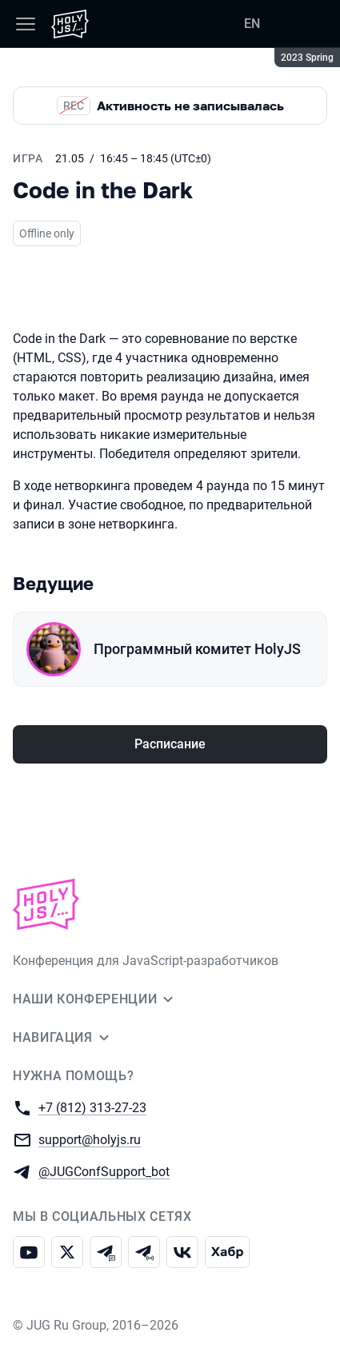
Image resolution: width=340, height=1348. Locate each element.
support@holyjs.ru (89, 1139)
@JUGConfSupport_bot (104, 1171)
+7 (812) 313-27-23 (92, 1107)
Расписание (170, 744)
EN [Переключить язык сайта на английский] (252, 23)
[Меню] (26, 24)
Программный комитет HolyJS (197, 648)
